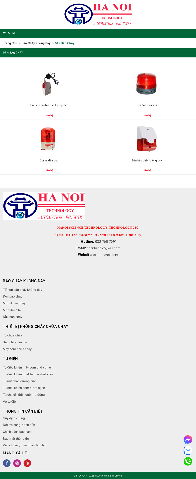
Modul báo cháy (15, 303)
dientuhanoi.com (105, 254)
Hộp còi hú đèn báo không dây (49, 105)
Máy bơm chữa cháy (18, 348)
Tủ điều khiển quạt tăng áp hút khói (29, 374)
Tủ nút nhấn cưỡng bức (20, 380)
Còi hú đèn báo (49, 160)
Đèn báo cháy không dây (147, 160)
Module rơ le (12, 309)
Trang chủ (10, 43)
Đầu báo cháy (13, 316)
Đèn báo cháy (66, 43)
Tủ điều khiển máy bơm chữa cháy (29, 367)
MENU (9, 33)
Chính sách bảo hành (19, 431)
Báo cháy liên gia (15, 341)
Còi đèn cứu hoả (147, 105)
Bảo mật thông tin (16, 438)
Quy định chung (15, 417)
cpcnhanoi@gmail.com (103, 248)
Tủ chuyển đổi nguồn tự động (25, 394)
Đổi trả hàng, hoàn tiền (19, 424)
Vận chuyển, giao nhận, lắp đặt (26, 445)
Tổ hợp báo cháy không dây (23, 289)
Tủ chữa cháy (13, 335)
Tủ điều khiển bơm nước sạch (25, 387)
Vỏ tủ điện (10, 401)
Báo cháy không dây (36, 43)
